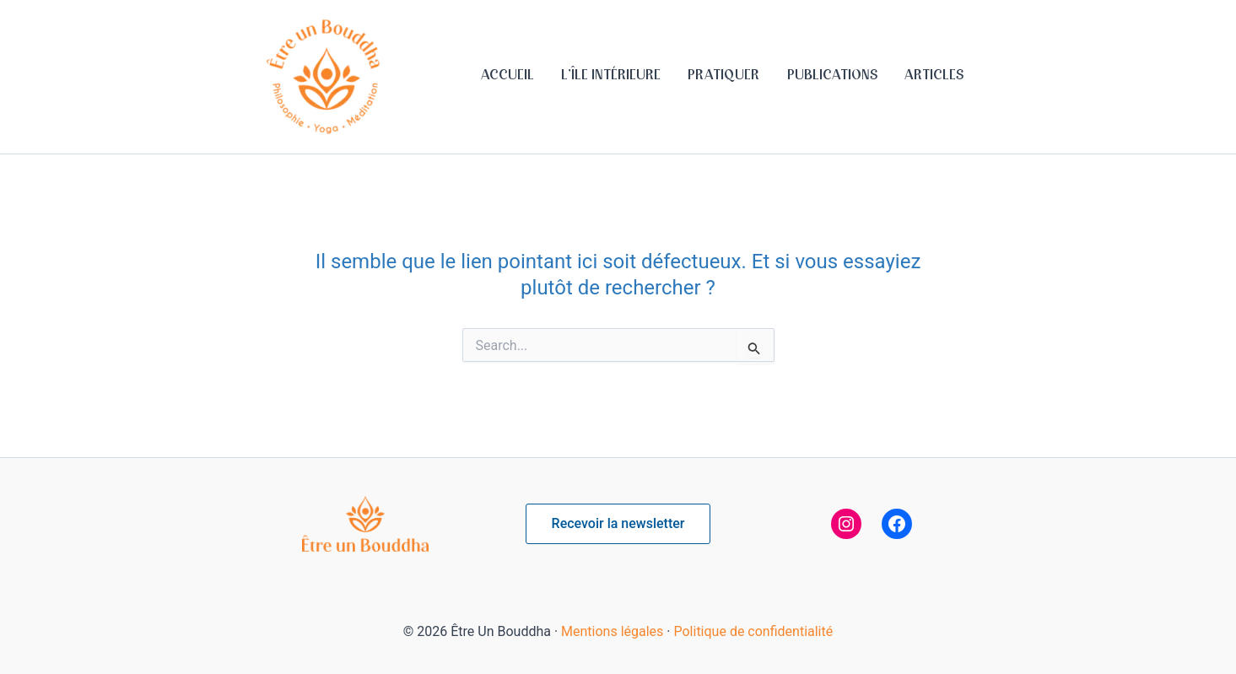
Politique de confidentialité (753, 631)
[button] (618, 524)
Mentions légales (612, 631)
